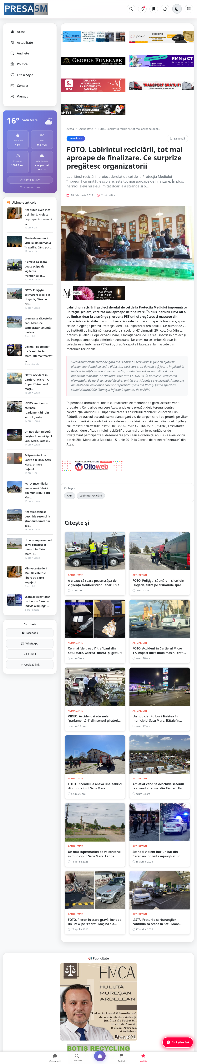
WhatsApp (29, 643)
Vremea (19, 96)
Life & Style (21, 75)
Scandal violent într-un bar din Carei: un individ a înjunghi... (38, 601)
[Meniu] (189, 9)
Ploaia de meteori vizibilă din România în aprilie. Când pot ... (38, 242)
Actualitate (21, 42)
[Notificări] (142, 9)
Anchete (19, 53)
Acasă (17, 31)
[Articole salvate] (153, 9)
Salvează (177, 138)
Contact (19, 85)
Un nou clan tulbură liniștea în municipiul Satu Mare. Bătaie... (38, 436)
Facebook (30, 633)
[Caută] (131, 9)
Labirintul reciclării (91, 495)
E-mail (30, 654)
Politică (19, 64)
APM (69, 495)
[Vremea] (165, 9)
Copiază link (30, 665)
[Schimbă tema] (177, 9)
